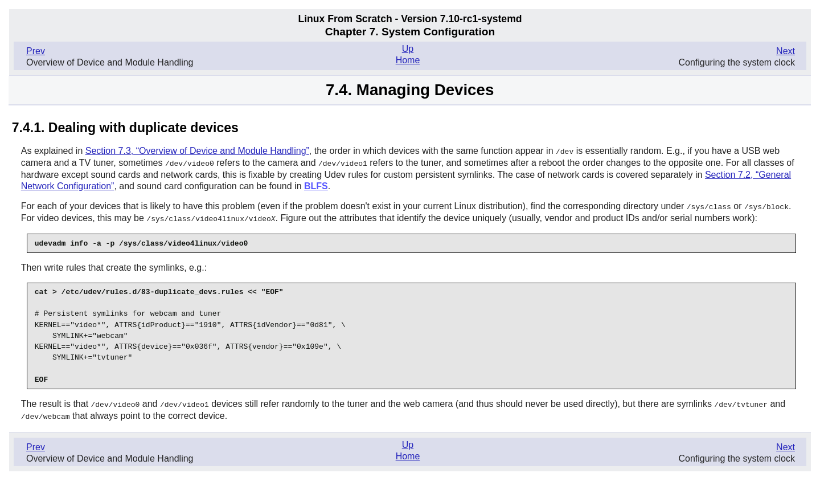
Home (408, 60)
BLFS (316, 185)
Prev (35, 51)
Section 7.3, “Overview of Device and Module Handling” (197, 151)
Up (407, 49)
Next (785, 51)
